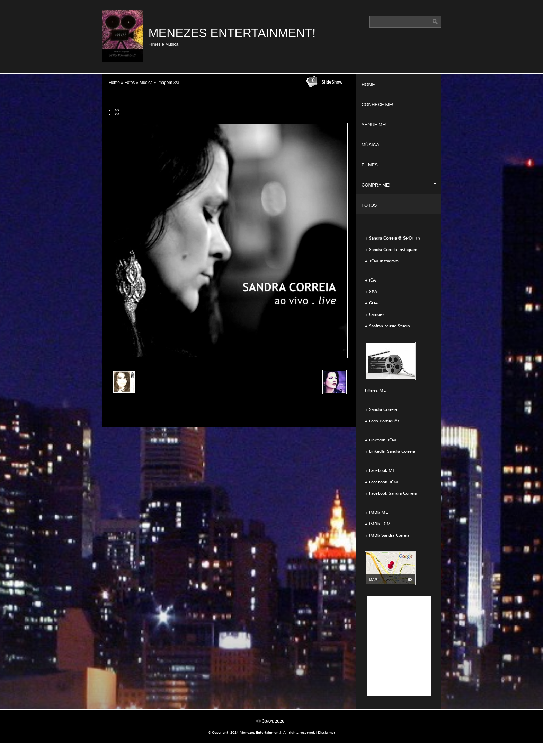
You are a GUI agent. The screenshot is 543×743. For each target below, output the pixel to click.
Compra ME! (399, 185)
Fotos (129, 82)
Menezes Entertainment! (231, 33)
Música (146, 82)
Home (114, 82)
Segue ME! (374, 124)
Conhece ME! (377, 104)
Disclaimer (326, 732)
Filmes (370, 164)
